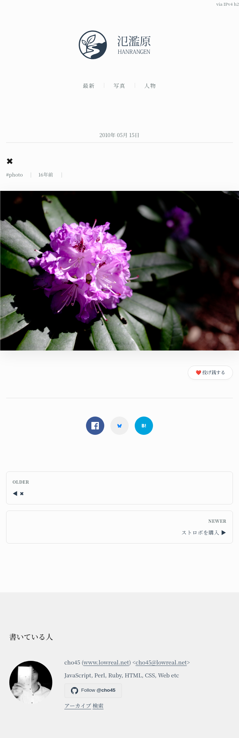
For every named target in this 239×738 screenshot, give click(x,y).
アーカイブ (77, 705)
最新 (89, 85)
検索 (98, 705)
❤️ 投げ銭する (210, 372)
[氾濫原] (119, 44)
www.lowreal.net (106, 662)
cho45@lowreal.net (161, 662)
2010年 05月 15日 (119, 134)
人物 (150, 85)
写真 (120, 85)
